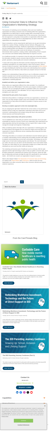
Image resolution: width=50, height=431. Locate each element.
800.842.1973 (25, 380)
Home (2, 8)
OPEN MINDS (43, 66)
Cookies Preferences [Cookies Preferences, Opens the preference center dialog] (23, 424)
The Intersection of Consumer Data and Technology (32, 158)
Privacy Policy (7, 413)
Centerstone (25, 160)
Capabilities (6, 398)
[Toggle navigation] (46, 3)
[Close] (45, 406)
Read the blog (8, 283)
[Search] (11, 181)
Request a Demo (25, 387)
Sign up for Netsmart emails (24, 383)
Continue (23, 420)
